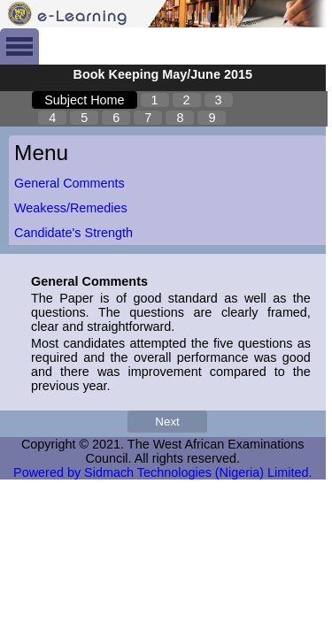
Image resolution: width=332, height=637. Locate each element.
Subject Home (84, 100)
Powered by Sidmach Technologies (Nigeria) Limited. (162, 472)
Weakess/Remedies (70, 208)
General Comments (69, 183)
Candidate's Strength (73, 233)
